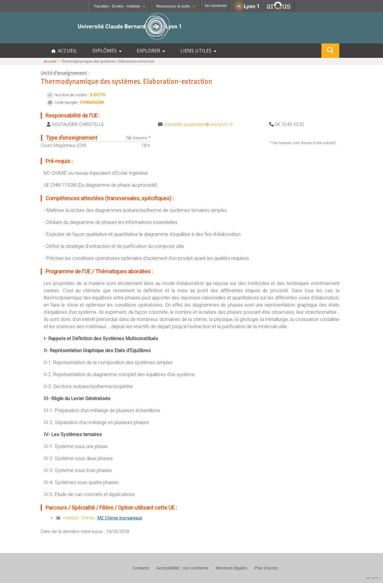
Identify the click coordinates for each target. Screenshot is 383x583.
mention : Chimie (78, 518)
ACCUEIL (64, 50)
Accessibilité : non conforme (182, 568)
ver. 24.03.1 (373, 577)
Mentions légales (231, 568)
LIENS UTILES (198, 50)
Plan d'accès (266, 568)
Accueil (50, 61)
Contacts (140, 568)
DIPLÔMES (106, 50)
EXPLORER (151, 50)
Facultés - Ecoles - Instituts (119, 6)
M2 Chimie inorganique (120, 518)
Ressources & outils (175, 6)
